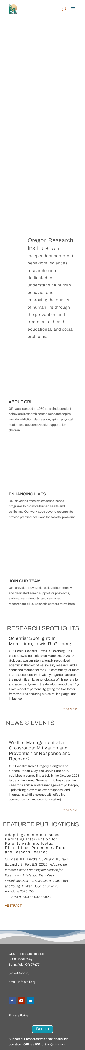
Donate (42, 1029)
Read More (69, 709)
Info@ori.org (26, 982)
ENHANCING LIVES (27, 494)
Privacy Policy (18, 1015)
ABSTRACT (13, 905)
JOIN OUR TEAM (25, 581)
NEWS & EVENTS (30, 723)
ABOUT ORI (20, 402)
